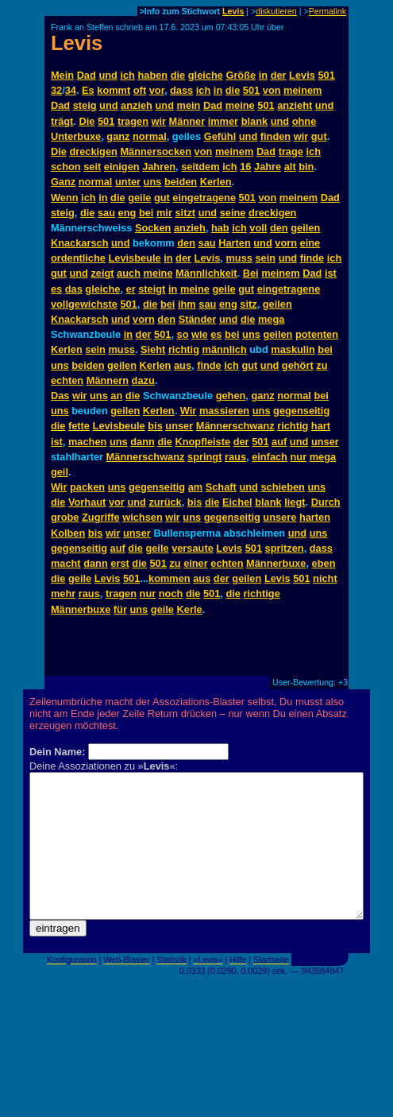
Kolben (68, 533)
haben (152, 75)
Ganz (63, 182)
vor (156, 90)
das (74, 289)
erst (119, 563)
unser (179, 426)
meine (240, 105)
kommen (169, 578)
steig (85, 105)
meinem (302, 90)
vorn (286, 243)
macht (66, 563)
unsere (279, 517)
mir (164, 213)
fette (79, 426)
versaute (192, 548)
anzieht (294, 105)
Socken (153, 228)
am (195, 487)
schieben (282, 487)
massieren (224, 411)
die (178, 75)
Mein (62, 75)
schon (66, 167)
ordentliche (78, 258)
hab (220, 228)
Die (86, 121)
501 (326, 75)
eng (127, 213)
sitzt (185, 213)
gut (319, 136)
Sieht (153, 349)
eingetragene (204, 198)
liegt (294, 502)
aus (182, 365)
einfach (269, 457)
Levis (233, 11)
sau (106, 213)
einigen (122, 167)
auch (129, 273)
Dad (86, 75)
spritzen (284, 548)
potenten (316, 334)
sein (265, 258)
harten (314, 517)
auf (279, 442)
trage (291, 151)
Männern (108, 380)
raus (235, 457)
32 (56, 90)
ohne (304, 121)
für (120, 609)
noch (171, 593)
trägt (62, 121)
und (107, 75)
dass (181, 90)
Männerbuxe (276, 563)
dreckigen (93, 151)
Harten (234, 243)
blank (254, 121)
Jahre (267, 167)
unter (128, 182)
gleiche (205, 75)
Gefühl (220, 136)
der (279, 75)
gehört (298, 365)
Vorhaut (87, 502)
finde (312, 258)
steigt (151, 289)
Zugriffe (101, 517)
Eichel (237, 502)
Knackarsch (80, 243)
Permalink (327, 11)
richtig (183, 349)
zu (321, 365)
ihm (187, 304)
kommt (113, 90)
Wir (188, 411)
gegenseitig (301, 411)
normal (150, 136)
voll (258, 228)
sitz (248, 304)
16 (245, 167)
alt (290, 167)
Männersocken (155, 151)
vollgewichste (84, 304)
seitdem (200, 167)
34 (70, 90)
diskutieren (276, 11)
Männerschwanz (235, 426)
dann (142, 442)
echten (67, 380)
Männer (187, 121)
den (279, 228)
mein (189, 105)
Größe (240, 75)
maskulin (292, 349)
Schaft (221, 487)
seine (233, 213)
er (131, 289)
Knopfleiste (202, 442)
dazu (143, 380)
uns (153, 182)
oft (139, 90)
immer (223, 121)
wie (199, 334)
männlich (224, 349)
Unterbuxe (76, 136)
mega (271, 319)
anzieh (136, 105)
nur (299, 457)
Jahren (158, 167)
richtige (262, 593)
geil (59, 472)
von (272, 90)
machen (87, 442)
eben (324, 563)
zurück (164, 502)
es (56, 289)
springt (204, 457)
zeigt (102, 273)
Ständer (198, 319)
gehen (231, 395)
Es (88, 90)
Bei (251, 273)
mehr (63, 593)
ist (331, 273)
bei (146, 213)
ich (127, 75)
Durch (326, 502)
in (263, 75)
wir (159, 121)
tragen (133, 121)
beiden (180, 182)
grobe (65, 517)
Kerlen (216, 182)
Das (60, 395)
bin (306, 167)
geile (139, 198)
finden (275, 136)
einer (195, 563)
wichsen (142, 517)
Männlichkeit (206, 273)
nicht (325, 578)
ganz (117, 136)
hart (320, 426)
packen (87, 487)
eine (310, 243)
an (116, 395)
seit (92, 167)
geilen (305, 228)
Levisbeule (134, 258)
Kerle (189, 609)
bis (155, 426)
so (183, 334)
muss (238, 258)
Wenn (65, 198)
